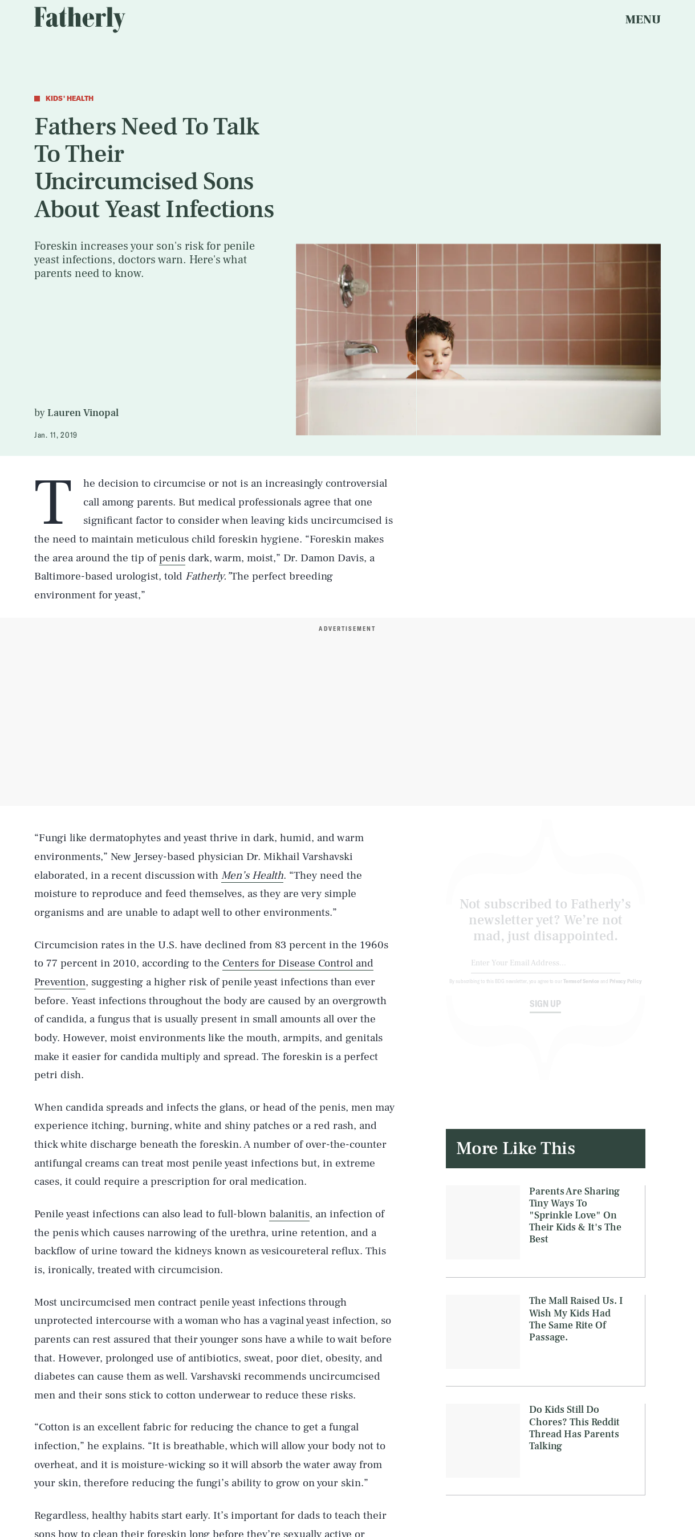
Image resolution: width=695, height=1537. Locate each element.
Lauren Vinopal (83, 412)
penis (172, 558)
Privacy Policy (625, 989)
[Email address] (546, 972)
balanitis (289, 1214)
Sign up (545, 1012)
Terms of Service (581, 989)
